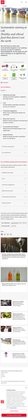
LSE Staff (4, 6)
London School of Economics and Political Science (2, 2)
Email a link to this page (2, 234)
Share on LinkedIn (8, 234)
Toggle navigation (26, 6)
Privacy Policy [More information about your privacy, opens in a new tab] (13, 407)
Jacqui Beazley (14, 223)
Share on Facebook (5, 234)
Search (22, 2)
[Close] (26, 387)
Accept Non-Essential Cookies (14, 415)
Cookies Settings (14, 410)
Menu (26, 2)
